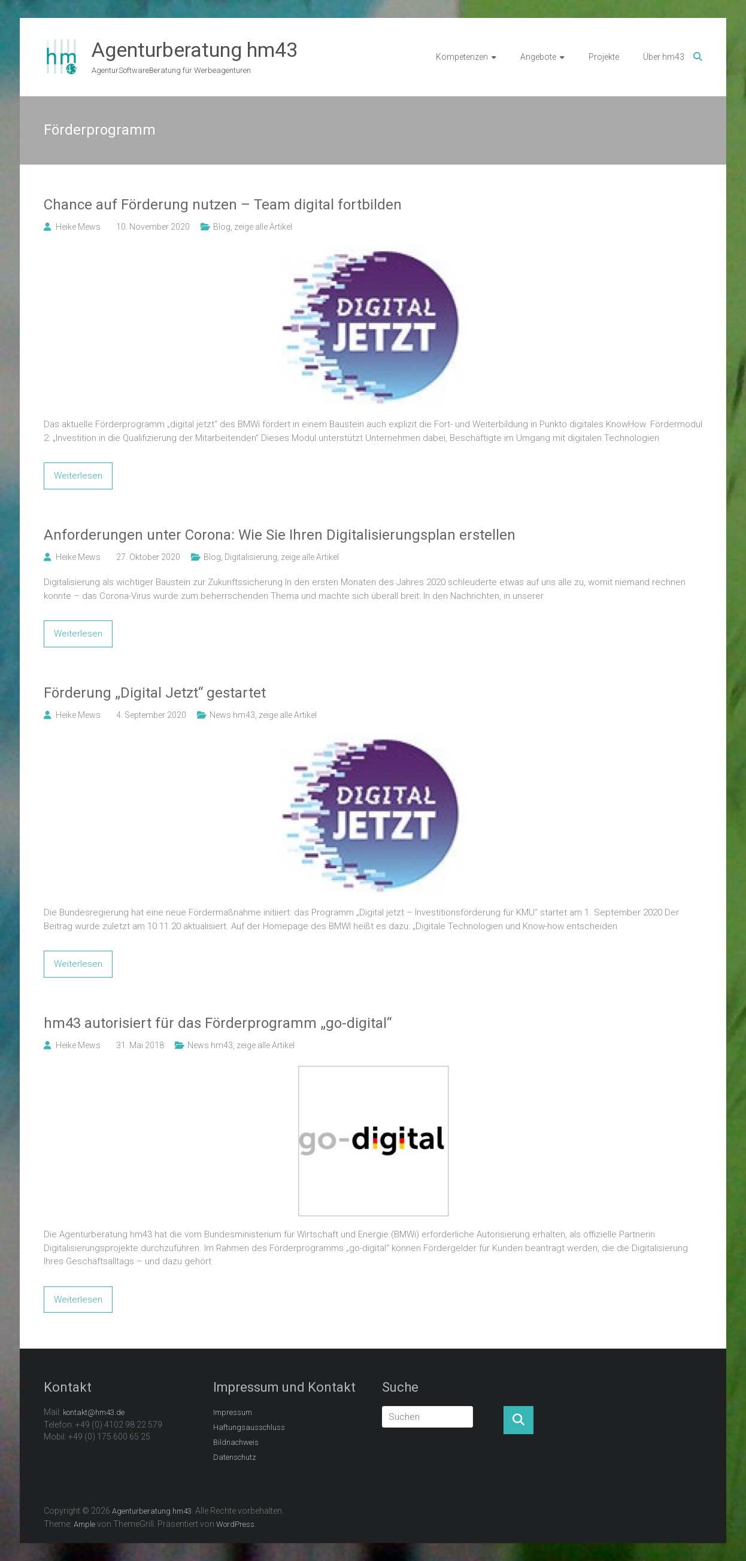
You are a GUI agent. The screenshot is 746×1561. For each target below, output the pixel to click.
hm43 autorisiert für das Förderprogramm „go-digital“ (218, 1023)
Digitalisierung (251, 557)
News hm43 (232, 715)
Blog (222, 227)
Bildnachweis (236, 1442)
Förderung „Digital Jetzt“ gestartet (155, 692)
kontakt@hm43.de (94, 1412)
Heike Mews (78, 227)
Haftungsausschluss (249, 1427)
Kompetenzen (462, 57)
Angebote (538, 57)
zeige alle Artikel (263, 227)
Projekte (604, 57)
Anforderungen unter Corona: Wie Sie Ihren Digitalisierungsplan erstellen (279, 535)
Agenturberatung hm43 (195, 50)
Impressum (232, 1412)
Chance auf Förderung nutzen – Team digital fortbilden (223, 204)
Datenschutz (234, 1457)
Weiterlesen (78, 475)
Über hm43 (663, 57)
